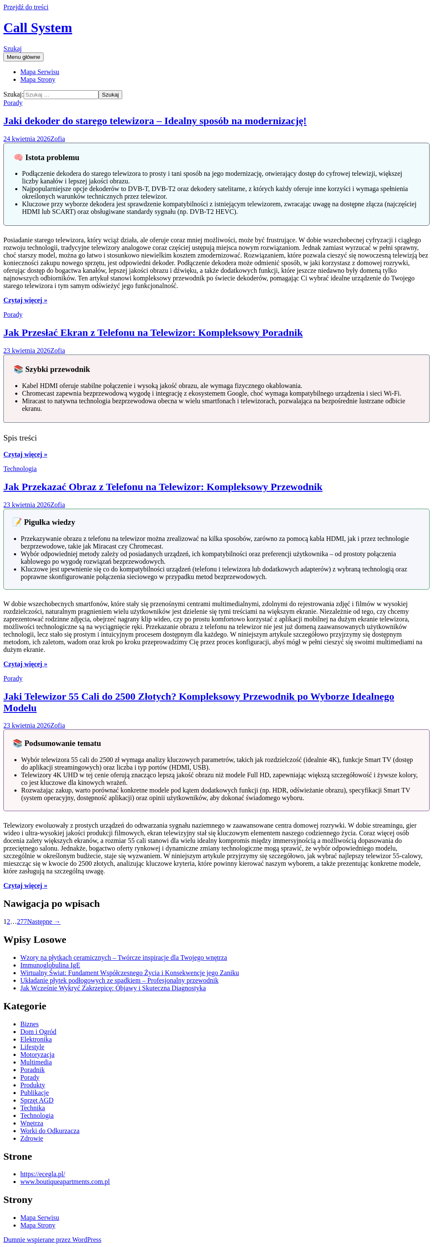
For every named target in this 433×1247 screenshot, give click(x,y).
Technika (32, 1107)
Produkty (32, 1085)
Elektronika (36, 1039)
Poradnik (32, 1069)
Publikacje (34, 1092)
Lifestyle (32, 1046)
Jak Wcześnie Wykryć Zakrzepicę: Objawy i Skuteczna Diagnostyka (113, 988)
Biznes (29, 1024)
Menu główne (23, 57)
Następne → (44, 921)
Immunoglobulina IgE (50, 965)
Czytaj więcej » (25, 300)
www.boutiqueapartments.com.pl (65, 1181)
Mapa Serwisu (39, 71)
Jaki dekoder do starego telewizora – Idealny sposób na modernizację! (155, 120)
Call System (37, 27)
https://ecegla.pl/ (42, 1174)
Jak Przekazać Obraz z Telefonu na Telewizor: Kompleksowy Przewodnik (163, 486)
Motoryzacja (37, 1054)
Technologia (20, 468)
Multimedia (36, 1062)
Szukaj (12, 48)
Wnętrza (31, 1123)
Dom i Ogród (38, 1031)
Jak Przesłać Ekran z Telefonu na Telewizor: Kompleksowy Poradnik (153, 332)
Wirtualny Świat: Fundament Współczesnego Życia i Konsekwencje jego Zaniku (129, 972)
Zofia (57, 138)
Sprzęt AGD (37, 1100)
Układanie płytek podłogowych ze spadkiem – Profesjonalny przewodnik (119, 980)
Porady (12, 102)
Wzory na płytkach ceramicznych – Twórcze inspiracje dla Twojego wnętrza (123, 957)
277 (22, 921)
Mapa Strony (37, 79)
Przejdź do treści (26, 7)
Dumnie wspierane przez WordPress (52, 1239)
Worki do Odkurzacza (49, 1130)
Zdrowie (31, 1138)
